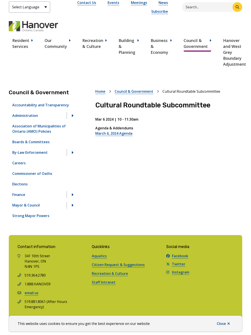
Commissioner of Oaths (32, 173)
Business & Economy (159, 46)
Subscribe (159, 11)
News (163, 2)
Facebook (177, 256)
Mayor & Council (26, 205)
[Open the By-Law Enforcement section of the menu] (72, 152)
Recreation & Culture (92, 43)
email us (31, 292)
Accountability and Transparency (40, 105)
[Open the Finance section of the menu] (72, 194)
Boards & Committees (31, 141)
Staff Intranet (104, 282)
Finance (18, 194)
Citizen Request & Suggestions (118, 264)
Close (221, 323)
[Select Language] (29, 7)
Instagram (177, 272)
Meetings (139, 2)
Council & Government (196, 43)
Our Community (56, 43)
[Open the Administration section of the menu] (72, 115)
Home (100, 91)
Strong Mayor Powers (30, 215)
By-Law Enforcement (30, 152)
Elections (20, 184)
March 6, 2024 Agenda (113, 133)
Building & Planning (127, 46)
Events (113, 2)
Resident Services (20, 43)
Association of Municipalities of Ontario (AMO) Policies (39, 129)
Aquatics (99, 256)
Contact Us (86, 2)
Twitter (175, 264)
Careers (19, 163)
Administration (25, 115)
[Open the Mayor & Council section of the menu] (72, 205)
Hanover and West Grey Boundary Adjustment (234, 52)
